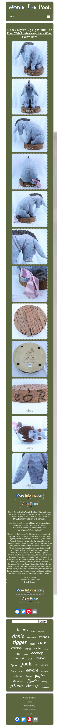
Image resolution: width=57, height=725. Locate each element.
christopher (41, 665)
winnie (17, 636)
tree (18, 653)
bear (29, 676)
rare (42, 642)
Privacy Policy (29, 706)
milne (46, 649)
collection (31, 637)
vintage (32, 685)
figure (14, 665)
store (33, 631)
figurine (33, 681)
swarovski (19, 658)
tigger (20, 642)
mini (21, 671)
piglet (40, 675)
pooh (26, 664)
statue (26, 654)
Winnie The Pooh (29, 698)
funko (13, 671)
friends (44, 637)
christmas (45, 687)
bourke (40, 658)
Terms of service (30, 710)
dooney (37, 653)
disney (22, 629)
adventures (18, 681)
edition (16, 648)
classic (18, 676)
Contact (29, 702)
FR (31, 714)
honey (44, 681)
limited (28, 649)
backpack (44, 671)
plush (16, 686)
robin (37, 648)
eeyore (32, 670)
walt (30, 659)
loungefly (41, 631)
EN (28, 714)
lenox (32, 643)
